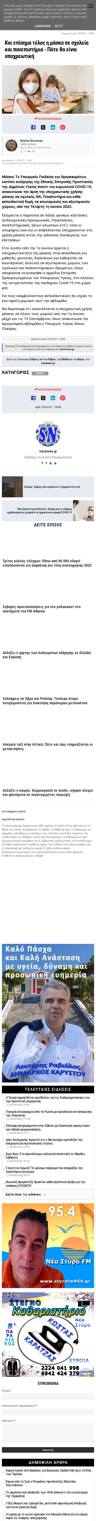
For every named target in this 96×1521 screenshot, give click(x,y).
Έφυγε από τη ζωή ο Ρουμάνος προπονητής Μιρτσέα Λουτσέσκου (40, 1483)
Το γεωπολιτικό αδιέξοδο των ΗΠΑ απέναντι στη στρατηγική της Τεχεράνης (46, 1494)
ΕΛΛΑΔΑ (40, 388)
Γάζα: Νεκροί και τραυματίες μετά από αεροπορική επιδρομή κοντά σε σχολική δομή (46, 1505)
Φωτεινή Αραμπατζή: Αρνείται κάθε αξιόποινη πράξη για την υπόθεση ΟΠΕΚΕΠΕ (45, 1184)
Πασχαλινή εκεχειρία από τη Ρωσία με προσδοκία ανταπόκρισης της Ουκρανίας (49, 1113)
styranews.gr (48, 378)
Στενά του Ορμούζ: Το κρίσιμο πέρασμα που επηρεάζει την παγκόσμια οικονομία (44, 1170)
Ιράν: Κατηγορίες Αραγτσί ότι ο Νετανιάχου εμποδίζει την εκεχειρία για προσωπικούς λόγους (44, 1141)
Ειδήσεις (34, 374)
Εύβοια (51, 374)
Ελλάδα (65, 374)
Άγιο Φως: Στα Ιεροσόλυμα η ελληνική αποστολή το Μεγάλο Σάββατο (45, 1156)
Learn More (43, 26)
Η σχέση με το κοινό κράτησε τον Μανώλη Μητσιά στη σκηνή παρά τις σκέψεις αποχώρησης (46, 1516)
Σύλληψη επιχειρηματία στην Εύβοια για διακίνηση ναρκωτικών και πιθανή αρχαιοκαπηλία (48, 1127)
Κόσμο (80, 374)
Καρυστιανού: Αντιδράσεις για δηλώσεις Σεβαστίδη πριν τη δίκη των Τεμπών (48, 1472)
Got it (59, 26)
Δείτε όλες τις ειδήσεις (26, 1194)
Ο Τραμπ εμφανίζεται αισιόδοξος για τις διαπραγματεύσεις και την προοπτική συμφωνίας (47, 1099)
